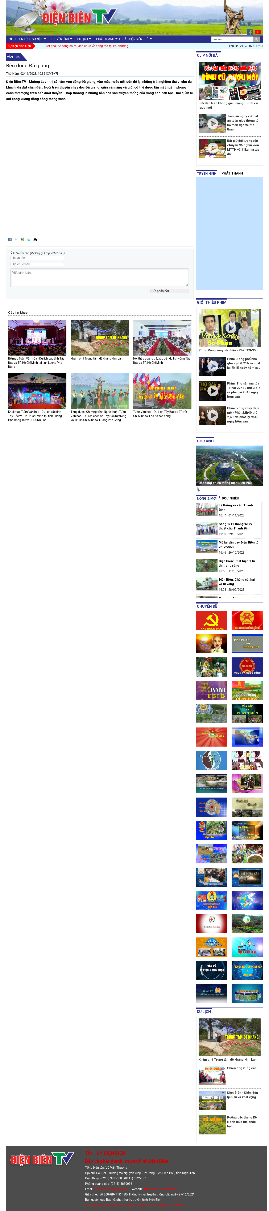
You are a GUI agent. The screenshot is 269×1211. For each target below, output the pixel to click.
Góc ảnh (205, 441)
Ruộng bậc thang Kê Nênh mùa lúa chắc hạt (242, 1122)
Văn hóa (13, 57)
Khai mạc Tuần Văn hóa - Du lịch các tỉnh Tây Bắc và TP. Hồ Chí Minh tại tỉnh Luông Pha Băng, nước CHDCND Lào (35, 416)
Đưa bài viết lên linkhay (16, 239)
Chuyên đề (207, 606)
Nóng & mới (206, 499)
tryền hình (206, 174)
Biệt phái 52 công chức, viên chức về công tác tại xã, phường (86, 46)
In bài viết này (35, 239)
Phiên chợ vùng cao (242, 1068)
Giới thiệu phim (212, 302)
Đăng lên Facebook (10, 239)
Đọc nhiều (230, 498)
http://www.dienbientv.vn (160, 1189)
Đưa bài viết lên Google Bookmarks (22, 239)
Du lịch (204, 1011)
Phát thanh (232, 173)
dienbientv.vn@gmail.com (111, 1189)
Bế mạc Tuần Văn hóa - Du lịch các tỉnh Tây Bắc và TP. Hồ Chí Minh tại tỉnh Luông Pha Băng (36, 362)
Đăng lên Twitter (28, 239)
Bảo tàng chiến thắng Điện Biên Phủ (225, 483)
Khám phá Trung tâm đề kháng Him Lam (97, 358)
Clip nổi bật (208, 55)
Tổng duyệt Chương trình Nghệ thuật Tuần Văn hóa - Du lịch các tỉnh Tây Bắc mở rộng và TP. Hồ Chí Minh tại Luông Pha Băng (98, 416)
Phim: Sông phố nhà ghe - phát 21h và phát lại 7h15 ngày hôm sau (243, 363)
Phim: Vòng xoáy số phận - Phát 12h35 (227, 350)
